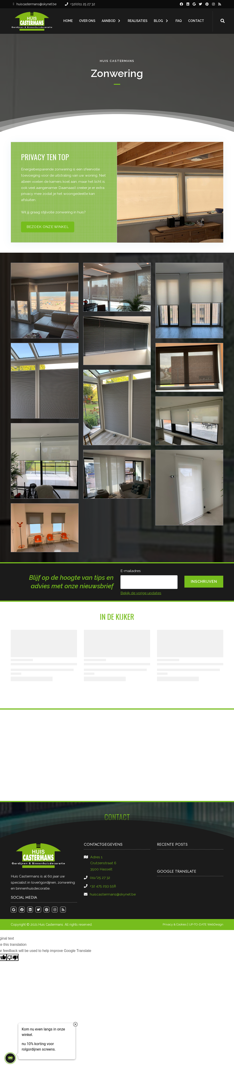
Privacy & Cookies (174, 924)
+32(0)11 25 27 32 (82, 4)
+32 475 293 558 (103, 886)
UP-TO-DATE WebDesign (206, 924)
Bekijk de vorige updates (140, 593)
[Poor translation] (13, 957)
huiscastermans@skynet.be (36, 4)
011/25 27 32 (100, 877)
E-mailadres (130, 571)
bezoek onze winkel (48, 227)
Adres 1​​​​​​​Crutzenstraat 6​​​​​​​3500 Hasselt (103, 863)
